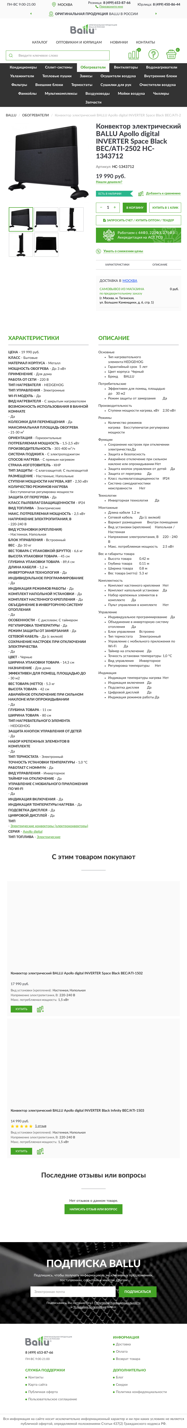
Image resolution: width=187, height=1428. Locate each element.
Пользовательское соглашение (52, 1398)
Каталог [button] (40, 42)
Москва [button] (129, 281)
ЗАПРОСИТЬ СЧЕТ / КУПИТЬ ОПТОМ (138, 220)
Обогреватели (93, 67)
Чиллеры (161, 93)
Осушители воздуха (118, 76)
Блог (119, 1376)
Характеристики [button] (117, 264)
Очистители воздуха (158, 85)
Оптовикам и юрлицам (79, 42)
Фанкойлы (27, 93)
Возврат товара (128, 1358)
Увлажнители (22, 76)
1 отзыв (40, 1125)
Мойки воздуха (131, 93)
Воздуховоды (97, 93)
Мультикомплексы (61, 93)
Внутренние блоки (160, 76)
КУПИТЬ (21, 1008)
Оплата (122, 1351)
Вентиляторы (126, 67)
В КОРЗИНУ (134, 207)
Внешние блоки (49, 85)
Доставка (123, 1344)
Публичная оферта (43, 1391)
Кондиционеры (23, 67)
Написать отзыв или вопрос (93, 1208)
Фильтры (19, 85)
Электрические (48, 837)
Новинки (119, 42)
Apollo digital (32, 831)
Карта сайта (37, 1384)
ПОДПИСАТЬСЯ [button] (137, 1291)
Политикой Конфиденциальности (117, 1302)
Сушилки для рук (116, 85)
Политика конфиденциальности (141, 1391)
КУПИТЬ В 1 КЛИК (165, 207)
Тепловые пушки (57, 76)
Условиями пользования (89, 1306)
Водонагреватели (161, 67)
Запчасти (93, 102)
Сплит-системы (58, 67)
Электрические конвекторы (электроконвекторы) (49, 826)
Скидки (122, 1384)
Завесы (86, 76)
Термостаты (81, 85)
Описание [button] (159, 264)
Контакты (145, 42)
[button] (109, 6)
